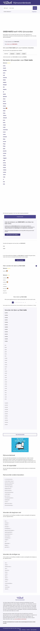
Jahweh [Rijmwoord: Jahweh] (5, 117)
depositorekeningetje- (9, 530)
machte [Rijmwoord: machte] (6, 411)
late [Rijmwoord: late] (5, 356)
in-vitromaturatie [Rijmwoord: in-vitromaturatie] (8, 479)
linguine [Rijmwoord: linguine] (4, 290)
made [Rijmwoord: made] (6, 358)
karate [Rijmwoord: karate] (4, 271)
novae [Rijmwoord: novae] (4, 141)
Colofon (28, 629)
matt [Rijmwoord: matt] (6, 379)
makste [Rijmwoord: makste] (6, 420)
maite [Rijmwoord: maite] (6, 319)
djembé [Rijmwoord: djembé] (5, 96)
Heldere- (6, 524)
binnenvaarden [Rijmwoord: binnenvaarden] (8, 490)
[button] (36, 266)
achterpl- (7, 522)
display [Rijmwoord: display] (4, 89)
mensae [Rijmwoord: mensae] (5, 136)
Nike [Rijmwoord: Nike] (4, 139)
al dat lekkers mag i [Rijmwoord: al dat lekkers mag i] (9, 481)
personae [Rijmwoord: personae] (5, 292)
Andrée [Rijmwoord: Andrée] (4, 70)
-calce (6, 574)
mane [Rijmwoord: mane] (6, 364)
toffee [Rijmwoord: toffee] (4, 165)
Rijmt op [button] (5, 8)
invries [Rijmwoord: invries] (6, 501)
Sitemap (24, 629)
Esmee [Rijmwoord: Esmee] (4, 103)
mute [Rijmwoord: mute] (6, 386)
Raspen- (6, 545)
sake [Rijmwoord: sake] (4, 160)
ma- (4, 246)
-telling (6, 579)
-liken (6, 575)
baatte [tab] (18, 53)
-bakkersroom (8, 566)
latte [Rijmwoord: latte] (4, 122)
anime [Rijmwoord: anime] (4, 280)
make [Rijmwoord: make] (4, 124)
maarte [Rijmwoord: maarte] (6, 405)
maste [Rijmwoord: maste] (6, 338)
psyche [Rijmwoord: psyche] (4, 151)
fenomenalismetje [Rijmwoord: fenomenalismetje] (8, 505)
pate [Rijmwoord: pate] (6, 390)
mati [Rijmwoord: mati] (6, 375)
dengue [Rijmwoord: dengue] (5, 84)
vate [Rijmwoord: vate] (6, 396)
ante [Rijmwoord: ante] (4, 72)
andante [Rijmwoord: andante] (5, 277)
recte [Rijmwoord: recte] (4, 155)
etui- (6, 521)
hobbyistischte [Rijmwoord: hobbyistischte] (8, 488)
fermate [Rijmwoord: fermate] (4, 288)
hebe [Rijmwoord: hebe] (4, 110)
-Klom (6, 572)
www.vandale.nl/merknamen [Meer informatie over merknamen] (20, 619)
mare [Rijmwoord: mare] (4, 132)
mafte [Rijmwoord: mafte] (6, 312)
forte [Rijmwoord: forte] (4, 108)
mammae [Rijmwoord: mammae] (5, 129)
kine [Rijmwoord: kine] (4, 120)
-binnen (6, 588)
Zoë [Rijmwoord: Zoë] (4, 184)
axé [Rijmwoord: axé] (4, 75)
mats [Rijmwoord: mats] (6, 377)
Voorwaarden (33, 629)
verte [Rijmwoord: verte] (4, 174)
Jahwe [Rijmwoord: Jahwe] (4, 115)
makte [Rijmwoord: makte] (6, 327)
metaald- (7, 526)
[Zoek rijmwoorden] (15, 8)
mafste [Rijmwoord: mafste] (6, 413)
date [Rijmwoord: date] (6, 349)
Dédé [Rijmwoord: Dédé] (4, 80)
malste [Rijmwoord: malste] (6, 424)
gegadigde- (7, 543)
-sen (6, 562)
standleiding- (7, 537)
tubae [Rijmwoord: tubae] (4, 167)
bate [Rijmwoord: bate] (6, 347)
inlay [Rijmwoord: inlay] (4, 113)
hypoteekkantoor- (8, 534)
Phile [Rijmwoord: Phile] (4, 146)
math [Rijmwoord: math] (6, 373)
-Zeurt (6, 577)
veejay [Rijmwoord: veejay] (4, 169)
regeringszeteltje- (8, 532)
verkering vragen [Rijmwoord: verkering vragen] (8, 486)
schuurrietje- (7, 535)
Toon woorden (20, 260)
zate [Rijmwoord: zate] (6, 399)
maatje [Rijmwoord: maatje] (6, 407)
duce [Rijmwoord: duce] (4, 98)
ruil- (5, 541)
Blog (20, 629)
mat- (4, 248)
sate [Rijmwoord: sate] (6, 394)
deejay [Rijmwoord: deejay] (4, 82)
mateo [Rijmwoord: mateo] (6, 322)
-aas (6, 568)
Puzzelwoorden (20, 216)
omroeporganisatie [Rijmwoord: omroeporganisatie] (9, 497)
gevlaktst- (7, 547)
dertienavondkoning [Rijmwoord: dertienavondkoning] (9, 482)
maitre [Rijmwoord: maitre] (6, 418)
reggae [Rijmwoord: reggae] (4, 158)
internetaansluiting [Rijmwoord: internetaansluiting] (9, 492)
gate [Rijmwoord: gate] (6, 351)
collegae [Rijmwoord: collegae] (5, 286)
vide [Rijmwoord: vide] (4, 177)
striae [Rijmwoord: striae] (4, 162)
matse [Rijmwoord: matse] (6, 317)
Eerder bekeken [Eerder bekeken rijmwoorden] (7, 11)
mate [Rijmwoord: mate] (4, 134)
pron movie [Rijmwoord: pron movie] (7, 496)
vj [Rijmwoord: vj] (3, 179)
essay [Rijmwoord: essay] (4, 106)
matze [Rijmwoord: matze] (6, 331)
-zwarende (7, 587)
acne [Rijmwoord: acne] (4, 65)
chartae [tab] (6, 53)
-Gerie (6, 564)
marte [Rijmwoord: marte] (6, 334)
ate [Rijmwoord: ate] (5, 345)
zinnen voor (12, 44)
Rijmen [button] (34, 8)
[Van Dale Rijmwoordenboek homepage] (8, 2)
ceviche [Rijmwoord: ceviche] (4, 284)
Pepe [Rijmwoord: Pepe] (4, 143)
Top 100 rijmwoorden (20, 434)
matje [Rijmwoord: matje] (6, 341)
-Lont (6, 581)
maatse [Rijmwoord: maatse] (6, 409)
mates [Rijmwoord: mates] (6, 336)
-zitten (6, 585)
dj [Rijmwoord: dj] (3, 91)
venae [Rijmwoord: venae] (4, 172)
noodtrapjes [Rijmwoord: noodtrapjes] (7, 494)
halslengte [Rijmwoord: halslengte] (7, 499)
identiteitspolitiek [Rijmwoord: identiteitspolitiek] (8, 484)
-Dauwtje (7, 570)
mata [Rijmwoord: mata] (6, 371)
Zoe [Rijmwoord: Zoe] (4, 181)
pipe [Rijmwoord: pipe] (4, 148)
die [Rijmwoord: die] (4, 87)
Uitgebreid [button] (34, 11)
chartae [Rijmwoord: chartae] (5, 77)
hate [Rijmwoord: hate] (6, 353)
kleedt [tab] (23, 53)
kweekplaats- (7, 528)
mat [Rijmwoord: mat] (5, 368)
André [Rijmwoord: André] (4, 68)
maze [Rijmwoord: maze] (6, 381)
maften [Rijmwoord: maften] (6, 415)
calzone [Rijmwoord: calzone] (4, 282)
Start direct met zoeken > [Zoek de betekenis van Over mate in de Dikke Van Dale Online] (12, 234)
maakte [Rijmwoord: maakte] (6, 403)
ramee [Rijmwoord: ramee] (4, 153)
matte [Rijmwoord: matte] (6, 324)
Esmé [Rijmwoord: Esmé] (4, 101)
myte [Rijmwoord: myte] (6, 388)
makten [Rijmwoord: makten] (6, 422)
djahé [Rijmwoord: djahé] (4, 94)
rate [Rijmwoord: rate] (6, 392)
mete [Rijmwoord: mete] (6, 384)
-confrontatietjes (8, 583)
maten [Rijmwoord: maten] (6, 315)
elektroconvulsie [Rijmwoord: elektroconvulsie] (8, 503)
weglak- (6, 539)
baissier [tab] (12, 53)
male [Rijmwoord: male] (4, 127)
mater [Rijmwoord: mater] (6, 329)
